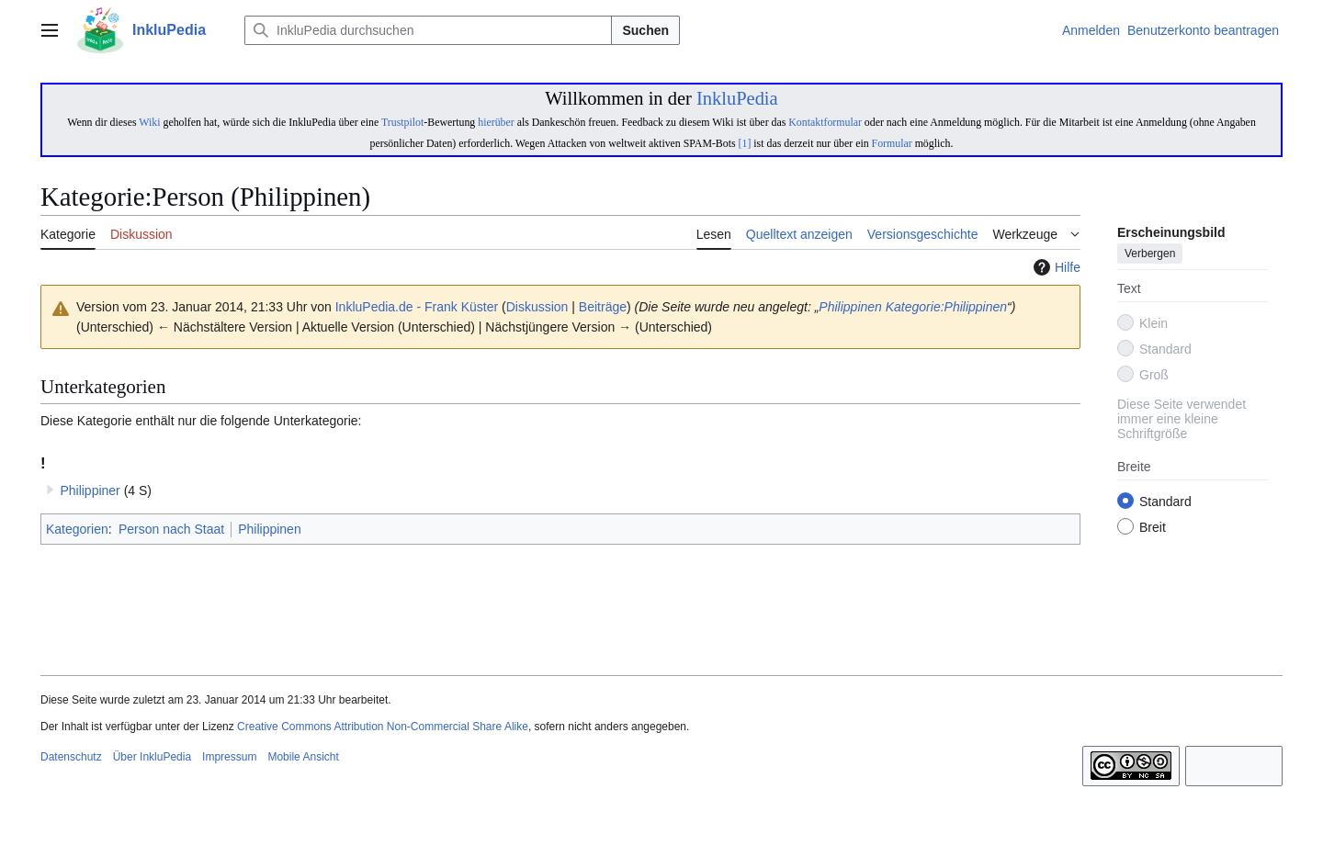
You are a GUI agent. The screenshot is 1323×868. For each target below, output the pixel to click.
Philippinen (850, 306)
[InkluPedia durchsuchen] (428, 30)
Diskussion (537, 306)
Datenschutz (71, 756)
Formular (892, 143)
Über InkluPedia (152, 756)
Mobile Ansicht (302, 756)
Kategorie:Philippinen (946, 306)
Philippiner (89, 490)
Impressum (229, 756)
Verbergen (1150, 254)
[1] (745, 143)
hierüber (496, 122)
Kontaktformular (825, 122)
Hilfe (1054, 267)
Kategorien (77, 529)
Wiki (149, 122)
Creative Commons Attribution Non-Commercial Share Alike (382, 726)
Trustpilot (402, 122)
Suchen (645, 30)
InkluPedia (737, 98)
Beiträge (603, 306)
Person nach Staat (171, 529)
